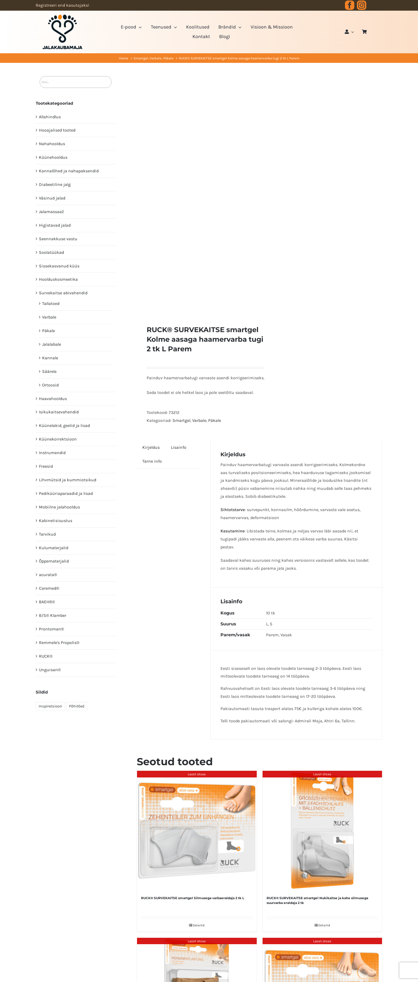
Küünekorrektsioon (58, 439)
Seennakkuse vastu (58, 238)
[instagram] (361, 5)
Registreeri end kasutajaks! (62, 5)
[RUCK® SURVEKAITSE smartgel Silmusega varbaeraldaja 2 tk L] (197, 830)
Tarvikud (47, 534)
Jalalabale (51, 344)
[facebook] (349, 5)
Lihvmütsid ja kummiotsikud (67, 479)
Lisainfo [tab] (178, 447)
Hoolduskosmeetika (58, 279)
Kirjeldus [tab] (151, 447)
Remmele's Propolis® (59, 642)
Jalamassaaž (51, 211)
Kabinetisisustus (55, 520)
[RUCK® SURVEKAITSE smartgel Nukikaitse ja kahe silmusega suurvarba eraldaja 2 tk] (322, 830)
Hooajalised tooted (57, 130)
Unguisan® (50, 669)
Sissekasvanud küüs (59, 265)
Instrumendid (52, 452)
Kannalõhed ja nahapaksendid (69, 170)
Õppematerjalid (54, 561)
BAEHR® (47, 601)
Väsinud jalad (52, 198)
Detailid (198, 925)
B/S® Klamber (52, 615)
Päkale (214, 420)
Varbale (199, 420)
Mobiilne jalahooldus (59, 507)
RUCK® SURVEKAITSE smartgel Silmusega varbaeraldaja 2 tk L (192, 898)
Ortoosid (50, 385)
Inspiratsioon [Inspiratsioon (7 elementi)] (50, 706)
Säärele (49, 371)
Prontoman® (51, 628)
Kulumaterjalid (53, 547)
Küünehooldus (53, 157)
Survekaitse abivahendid (63, 292)
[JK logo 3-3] (62, 16)
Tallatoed (50, 303)
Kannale (50, 357)
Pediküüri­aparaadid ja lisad (66, 493)
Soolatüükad (51, 252)
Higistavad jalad (55, 225)
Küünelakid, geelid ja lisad (64, 425)
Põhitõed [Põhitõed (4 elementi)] (77, 706)
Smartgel (181, 420)
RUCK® (46, 656)
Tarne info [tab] (152, 461)
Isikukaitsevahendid (59, 411)
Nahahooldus (52, 143)
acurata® (48, 574)
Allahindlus (50, 116)
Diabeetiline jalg (55, 184)
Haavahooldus (53, 398)
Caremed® (49, 588)
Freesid (46, 466)
